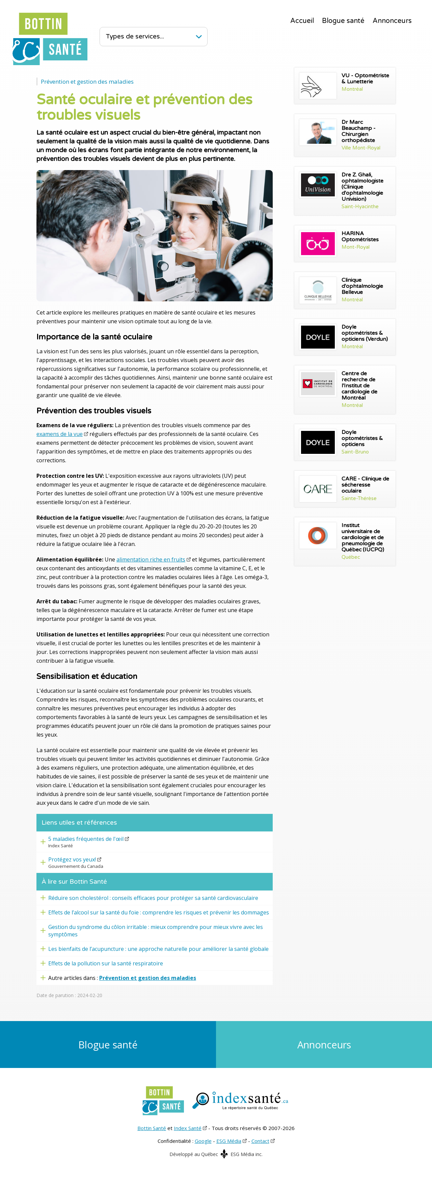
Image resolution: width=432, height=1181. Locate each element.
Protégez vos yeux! (72, 859)
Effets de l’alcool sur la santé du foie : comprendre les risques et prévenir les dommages (158, 912)
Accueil (302, 21)
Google (203, 1140)
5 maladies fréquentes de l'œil (86, 839)
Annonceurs (392, 21)
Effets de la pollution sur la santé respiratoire (105, 963)
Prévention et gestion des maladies (87, 81)
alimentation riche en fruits (150, 559)
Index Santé (187, 1128)
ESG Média (228, 1140)
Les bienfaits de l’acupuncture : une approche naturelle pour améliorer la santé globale (158, 949)
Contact (260, 1140)
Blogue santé (343, 21)
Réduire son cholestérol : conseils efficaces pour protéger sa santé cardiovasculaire (153, 898)
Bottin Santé (151, 1128)
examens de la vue (59, 434)
